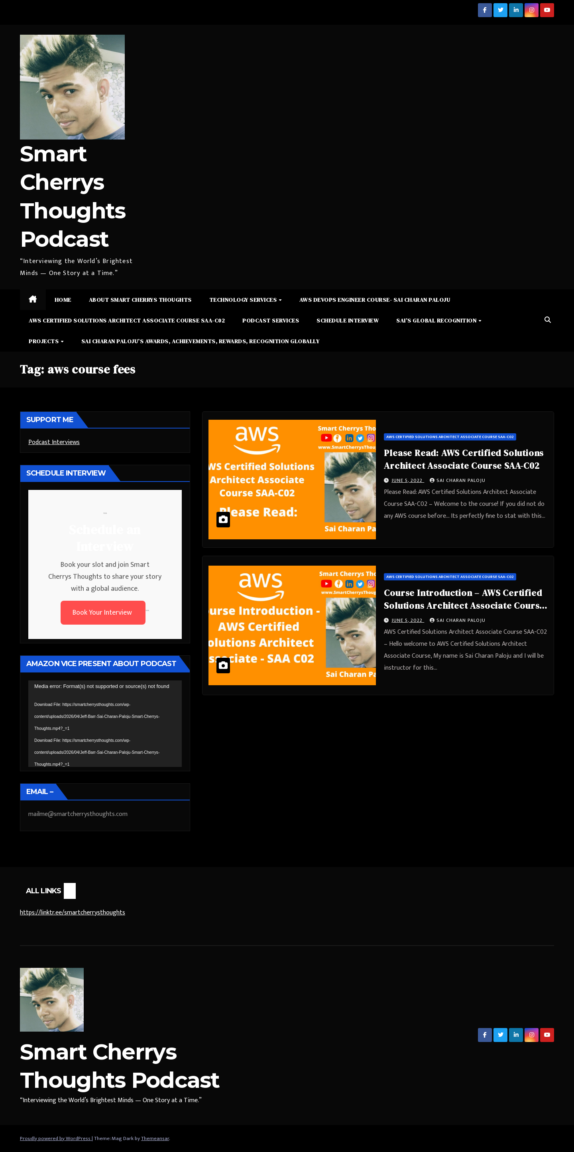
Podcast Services (270, 320)
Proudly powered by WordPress (56, 1138)
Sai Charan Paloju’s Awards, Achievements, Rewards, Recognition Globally (200, 341)
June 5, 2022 (407, 480)
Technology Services (243, 300)
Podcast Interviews (54, 442)
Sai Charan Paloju (458, 480)
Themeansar (155, 1138)
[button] (548, 320)
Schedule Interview (347, 320)
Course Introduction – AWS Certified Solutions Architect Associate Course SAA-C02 (464, 605)
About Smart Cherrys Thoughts (140, 300)
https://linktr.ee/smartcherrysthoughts (72, 912)
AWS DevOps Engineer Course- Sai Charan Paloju (374, 300)
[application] (105, 723)
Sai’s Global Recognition (437, 320)
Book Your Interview (103, 613)
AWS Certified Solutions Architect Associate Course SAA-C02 (127, 320)
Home (63, 300)
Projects (44, 341)
